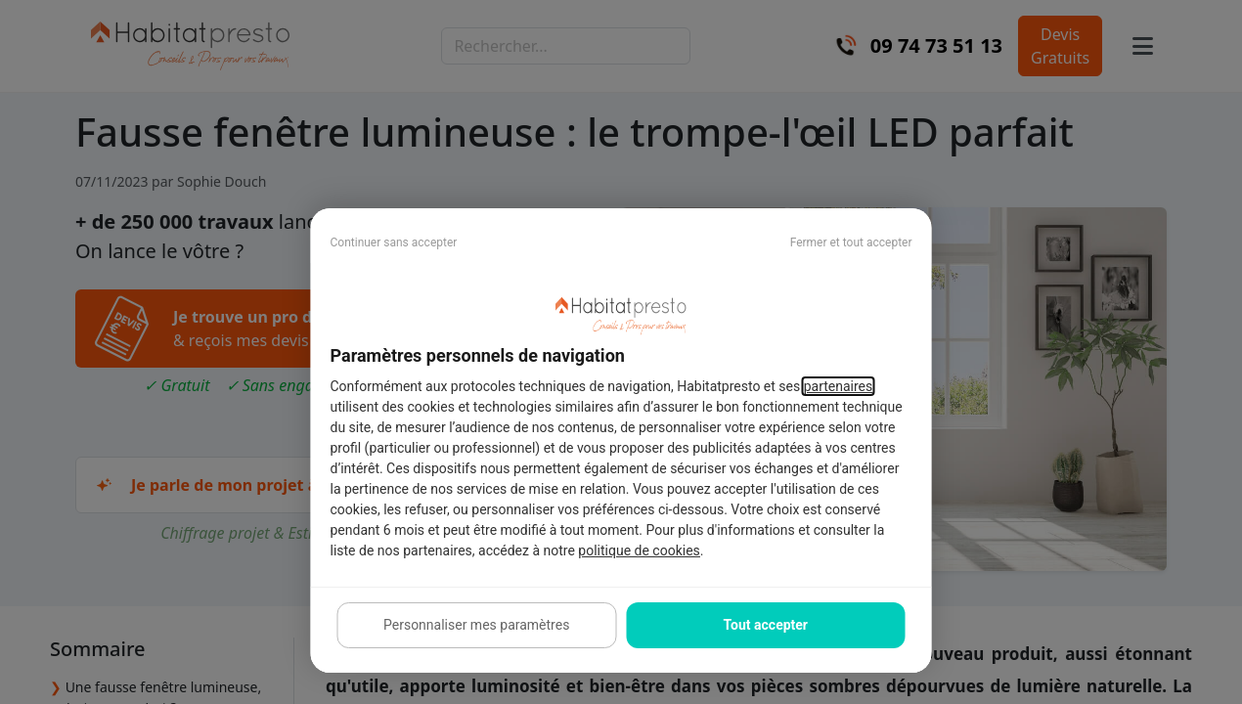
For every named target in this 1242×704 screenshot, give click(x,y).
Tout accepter (766, 625)
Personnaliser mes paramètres (476, 625)
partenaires (838, 386)
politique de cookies (638, 550)
